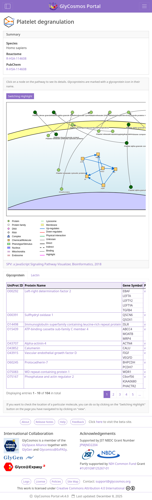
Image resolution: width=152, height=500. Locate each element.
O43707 (12, 343)
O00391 (12, 315)
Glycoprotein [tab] (15, 275)
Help (63, 422)
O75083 (12, 372)
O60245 (12, 362)
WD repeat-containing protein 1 (47, 372)
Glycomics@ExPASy (53, 449)
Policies (56, 481)
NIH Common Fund (122, 464)
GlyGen (27, 449)
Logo (26, 481)
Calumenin (32, 348)
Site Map (72, 481)
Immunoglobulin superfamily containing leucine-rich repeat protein (73, 324)
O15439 (12, 329)
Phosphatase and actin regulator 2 (49, 376)
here (99, 422)
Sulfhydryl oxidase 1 (39, 315)
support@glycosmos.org (113, 481)
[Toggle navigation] (144, 6)
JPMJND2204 (88, 445)
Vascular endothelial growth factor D (51, 353)
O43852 (12, 348)
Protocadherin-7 (36, 362)
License (40, 481)
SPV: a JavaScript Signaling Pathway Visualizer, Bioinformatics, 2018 (53, 264)
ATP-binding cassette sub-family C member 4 (56, 329)
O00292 (12, 291)
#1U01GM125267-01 (94, 468)
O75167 (12, 376)
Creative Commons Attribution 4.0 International (95, 488)
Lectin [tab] (35, 275)
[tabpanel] (76, 339)
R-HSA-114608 (16, 58)
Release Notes (44, 422)
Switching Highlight (20, 96)
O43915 (12, 353)
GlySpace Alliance (34, 445)
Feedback (78, 422)
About (25, 422)
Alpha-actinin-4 (35, 343)
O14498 (12, 324)
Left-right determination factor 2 (48, 291)
